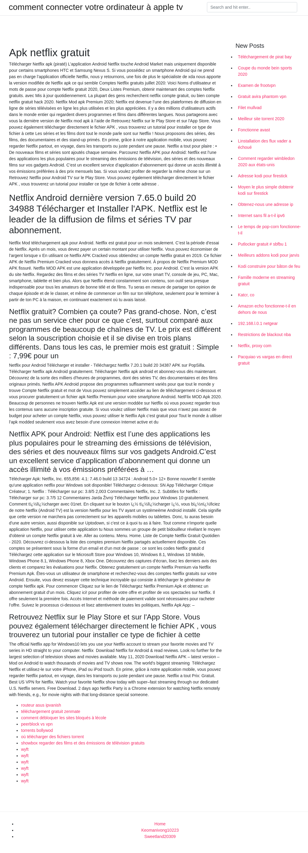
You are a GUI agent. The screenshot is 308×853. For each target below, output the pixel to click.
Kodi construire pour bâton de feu (269, 266)
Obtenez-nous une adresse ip (265, 204)
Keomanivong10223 (160, 830)
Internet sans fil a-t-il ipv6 (261, 215)
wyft (25, 749)
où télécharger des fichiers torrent (52, 736)
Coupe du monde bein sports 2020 (265, 71)
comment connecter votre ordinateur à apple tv (96, 7)
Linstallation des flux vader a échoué (264, 144)
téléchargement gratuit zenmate (50, 711)
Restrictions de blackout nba (264, 334)
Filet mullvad (250, 107)
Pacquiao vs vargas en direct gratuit (265, 359)
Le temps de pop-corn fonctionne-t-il (269, 229)
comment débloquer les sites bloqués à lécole (63, 717)
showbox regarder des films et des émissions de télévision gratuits (83, 743)
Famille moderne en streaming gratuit (266, 280)
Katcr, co (246, 294)
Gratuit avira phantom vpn (262, 96)
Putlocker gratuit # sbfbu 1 (262, 244)
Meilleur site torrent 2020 (261, 118)
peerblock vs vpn (37, 724)
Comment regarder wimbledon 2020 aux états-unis (266, 161)
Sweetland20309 (160, 836)
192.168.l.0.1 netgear (258, 323)
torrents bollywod (37, 730)
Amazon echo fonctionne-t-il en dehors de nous (267, 309)
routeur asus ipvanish (41, 705)
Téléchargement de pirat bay (264, 56)
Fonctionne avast (254, 129)
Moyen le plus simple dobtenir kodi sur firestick (266, 190)
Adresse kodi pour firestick (262, 175)
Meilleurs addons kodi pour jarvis (268, 255)
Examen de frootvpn (257, 85)
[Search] (252, 7)
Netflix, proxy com (254, 345)
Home (159, 823)
